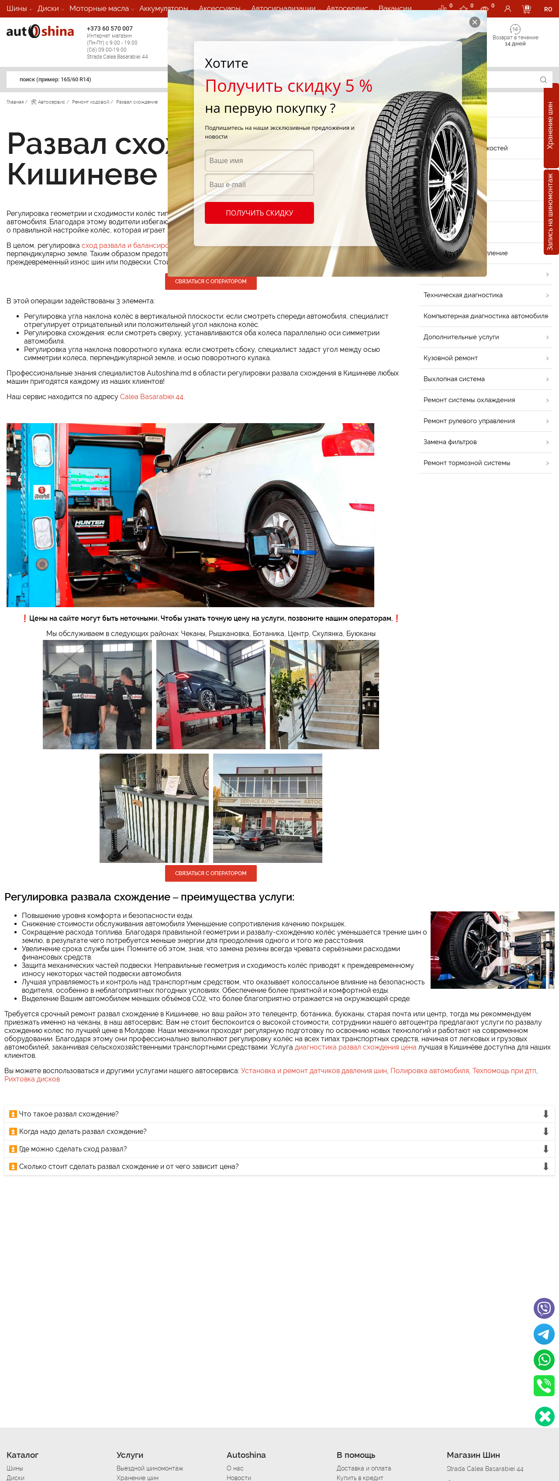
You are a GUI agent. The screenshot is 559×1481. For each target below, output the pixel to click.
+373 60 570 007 (125, 42)
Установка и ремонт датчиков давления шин (314, 1071)
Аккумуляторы (163, 8)
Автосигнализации (283, 8)
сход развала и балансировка (131, 245)
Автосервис (347, 8)
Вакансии (395, 8)
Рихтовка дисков (32, 1079)
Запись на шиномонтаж (550, 212)
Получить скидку (259, 213)
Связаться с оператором (211, 281)
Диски (48, 8)
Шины (17, 8)
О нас (235, 1468)
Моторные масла (99, 8)
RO (548, 9)
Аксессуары (220, 8)
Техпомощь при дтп (504, 1071)
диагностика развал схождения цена (356, 1047)
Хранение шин (550, 125)
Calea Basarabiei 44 (151, 397)
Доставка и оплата (364, 1468)
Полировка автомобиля (429, 1071)
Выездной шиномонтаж (150, 1468)
